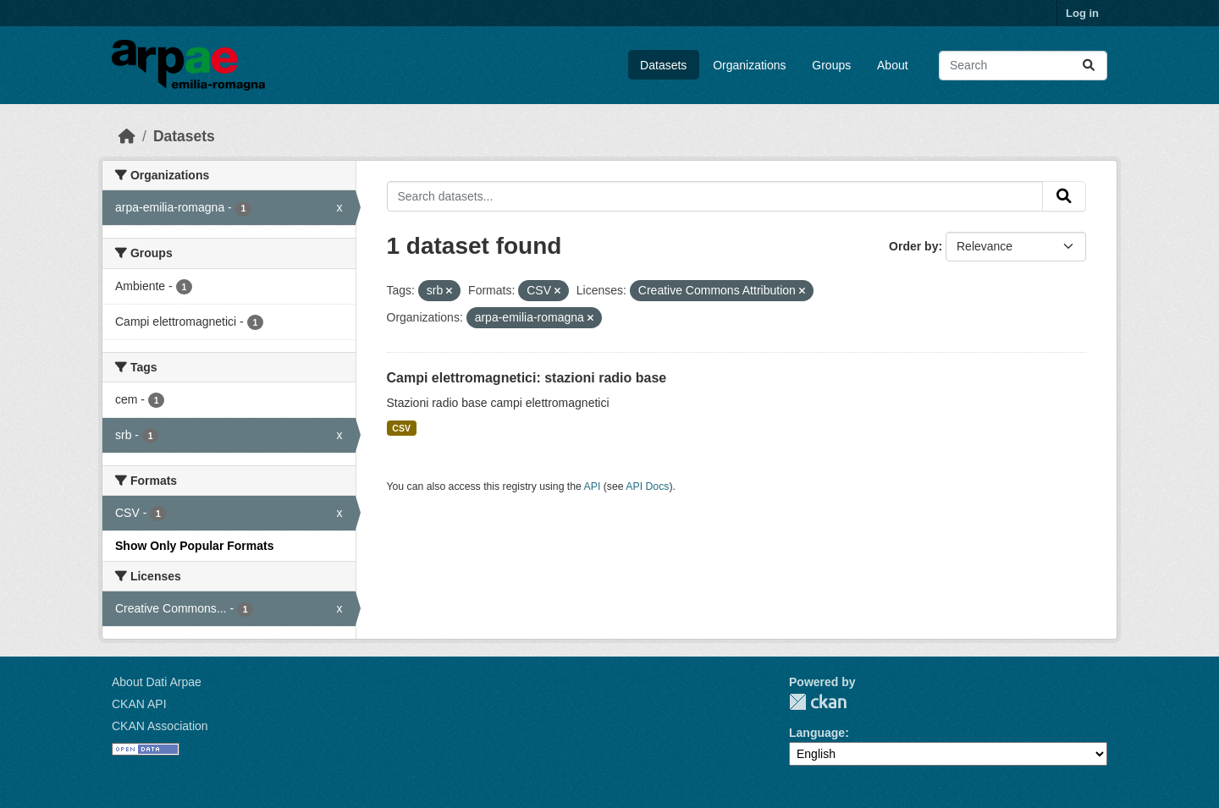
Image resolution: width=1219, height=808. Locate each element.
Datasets (663, 65)
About (892, 65)
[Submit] (1089, 65)
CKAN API (139, 704)
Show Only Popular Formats (194, 545)
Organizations (749, 65)
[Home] (127, 136)
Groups (831, 65)
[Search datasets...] (1023, 65)
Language (817, 732)
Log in (1082, 13)
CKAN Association (160, 726)
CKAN (818, 702)
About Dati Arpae (156, 682)
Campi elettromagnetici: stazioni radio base (527, 378)
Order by (913, 246)
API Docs (647, 486)
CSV (401, 428)
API (592, 486)
